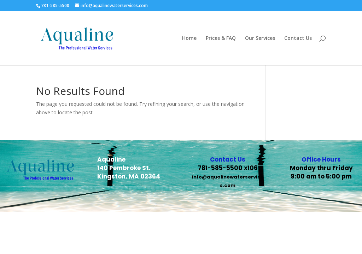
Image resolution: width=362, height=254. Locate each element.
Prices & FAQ (221, 38)
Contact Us (298, 38)
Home (189, 38)
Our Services (260, 38)
